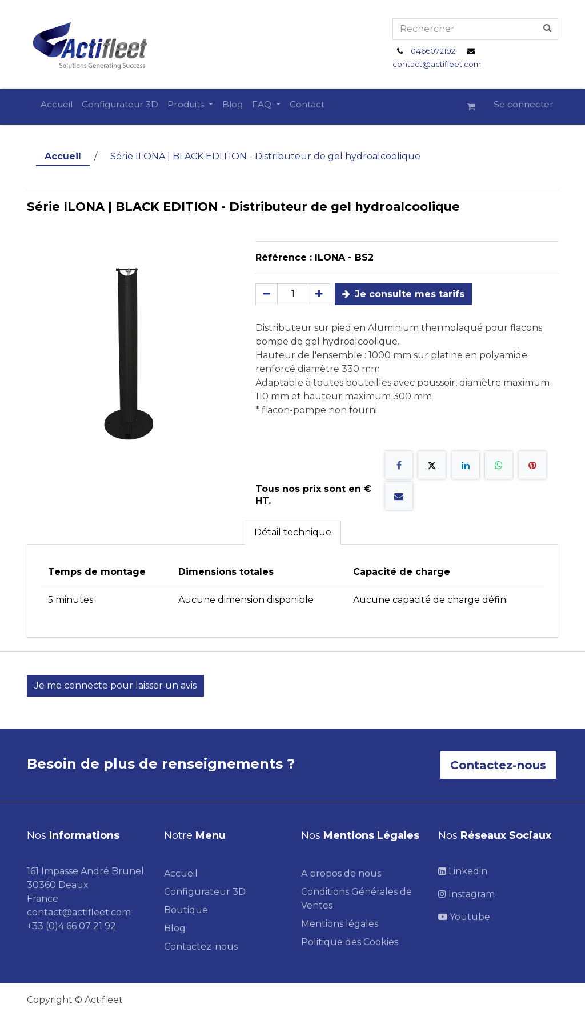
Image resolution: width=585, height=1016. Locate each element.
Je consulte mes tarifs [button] (403, 294)
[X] (432, 465)
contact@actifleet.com (436, 64)
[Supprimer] (266, 294)
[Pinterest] (532, 465)
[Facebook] (398, 465)
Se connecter (524, 104)
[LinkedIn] (465, 465)
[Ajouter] (319, 294)
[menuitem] (56, 105)
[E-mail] (398, 496)
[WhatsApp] (498, 465)
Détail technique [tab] (292, 532)
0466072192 (433, 50)
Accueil (63, 156)
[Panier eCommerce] (476, 107)
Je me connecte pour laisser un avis (115, 685)
